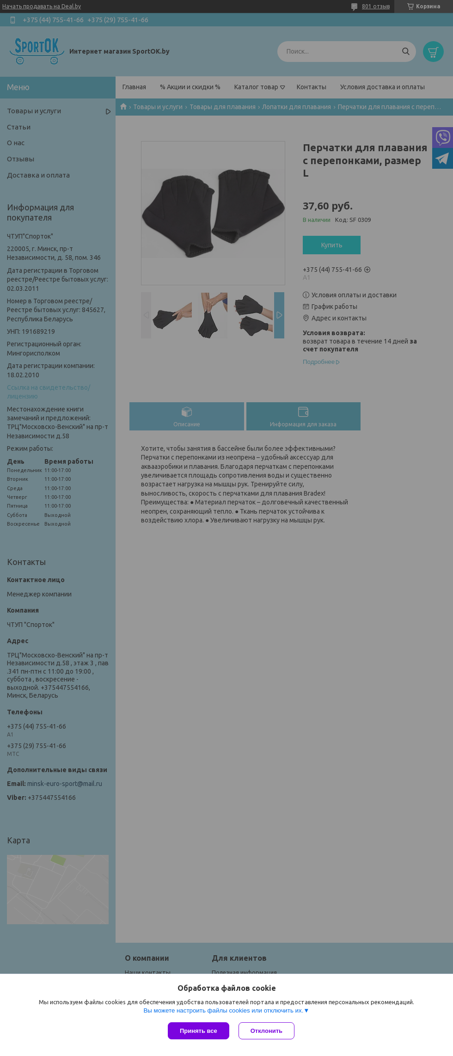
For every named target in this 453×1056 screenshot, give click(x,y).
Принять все (198, 1030)
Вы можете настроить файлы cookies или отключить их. (223, 1010)
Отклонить (266, 1030)
